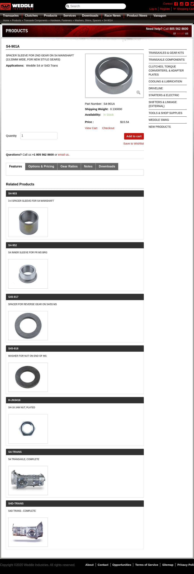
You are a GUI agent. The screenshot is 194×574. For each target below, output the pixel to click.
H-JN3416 (14, 400)
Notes (88, 166)
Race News (113, 15)
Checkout (108, 128)
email (180, 33)
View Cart (91, 128)
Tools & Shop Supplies (165, 112)
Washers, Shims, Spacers (88, 20)
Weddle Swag (159, 119)
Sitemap (167, 564)
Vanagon (159, 15)
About (89, 564)
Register (165, 8)
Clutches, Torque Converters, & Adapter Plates (166, 70)
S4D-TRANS (16, 503)
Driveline (156, 88)
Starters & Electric (164, 95)
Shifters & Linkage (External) (163, 104)
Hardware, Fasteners (61, 20)
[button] (114, 76)
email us (63, 154)
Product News (137, 15)
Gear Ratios (69, 166)
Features (15, 166)
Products (50, 15)
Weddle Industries (36, 565)
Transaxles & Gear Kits (166, 52)
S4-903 (12, 193)
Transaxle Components (36, 20)
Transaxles (11, 15)
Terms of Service (146, 564)
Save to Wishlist (133, 143)
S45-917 (13, 296)
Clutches (31, 15)
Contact (103, 564)
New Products (160, 126)
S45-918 (13, 348)
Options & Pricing (41, 166)
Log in (153, 8)
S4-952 (12, 245)
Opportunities (121, 564)
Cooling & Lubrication (165, 81)
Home (6, 20)
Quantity (11, 135)
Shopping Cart (185, 8)
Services (69, 15)
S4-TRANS (15, 451)
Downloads (90, 15)
